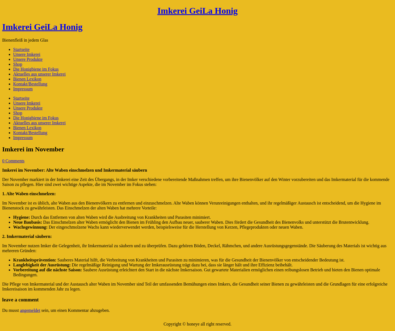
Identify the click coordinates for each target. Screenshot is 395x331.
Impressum (23, 89)
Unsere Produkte (28, 59)
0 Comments (13, 161)
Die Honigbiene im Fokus (36, 69)
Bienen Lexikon (27, 79)
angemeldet (30, 310)
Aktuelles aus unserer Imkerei (39, 74)
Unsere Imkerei (26, 54)
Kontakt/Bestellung (30, 84)
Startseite (21, 49)
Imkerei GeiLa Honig (197, 11)
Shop (17, 64)
